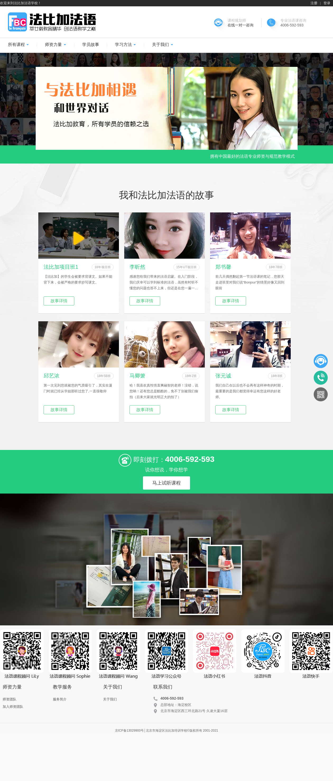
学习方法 (125, 44)
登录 (326, 3)
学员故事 (90, 44)
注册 (314, 3)
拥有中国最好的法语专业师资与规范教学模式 (252, 156)
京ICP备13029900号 (129, 730)
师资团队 (9, 699)
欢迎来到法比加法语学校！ (20, 3)
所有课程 (18, 44)
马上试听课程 (166, 483)
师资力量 (55, 44)
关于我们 (162, 44)
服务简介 (60, 699)
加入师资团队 (13, 707)
